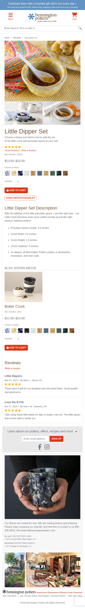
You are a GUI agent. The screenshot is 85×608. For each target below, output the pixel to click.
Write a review (12, 368)
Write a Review (28, 150)
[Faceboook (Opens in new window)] (40, 446)
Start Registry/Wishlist (20, 198)
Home (7, 38)
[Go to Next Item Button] (78, 113)
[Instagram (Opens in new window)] (47, 446)
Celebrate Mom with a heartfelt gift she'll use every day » (42, 3)
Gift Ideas (17, 38)
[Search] (80, 28)
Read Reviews (12, 150)
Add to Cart (16, 190)
